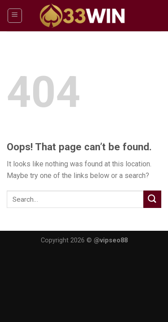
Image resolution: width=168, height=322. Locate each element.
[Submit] (152, 199)
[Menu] (15, 15)
